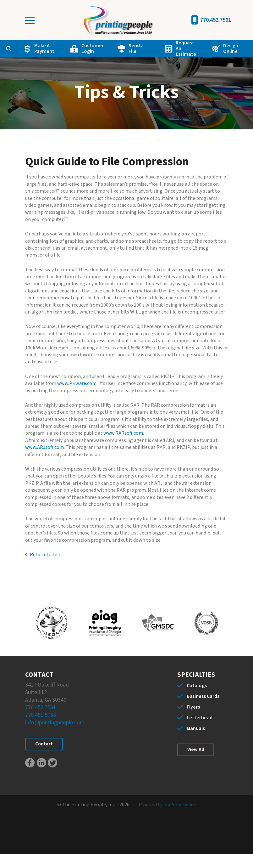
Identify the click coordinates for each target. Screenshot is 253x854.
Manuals (196, 728)
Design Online (230, 48)
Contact (44, 744)
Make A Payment (44, 48)
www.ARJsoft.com (44, 447)
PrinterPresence (179, 804)
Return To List (45, 554)
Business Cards (203, 696)
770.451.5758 (40, 715)
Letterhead (199, 717)
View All (195, 749)
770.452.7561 (215, 20)
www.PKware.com (76, 383)
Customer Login (92, 48)
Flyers (193, 707)
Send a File (136, 48)
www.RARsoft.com (123, 433)
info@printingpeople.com (55, 723)
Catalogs (197, 685)
